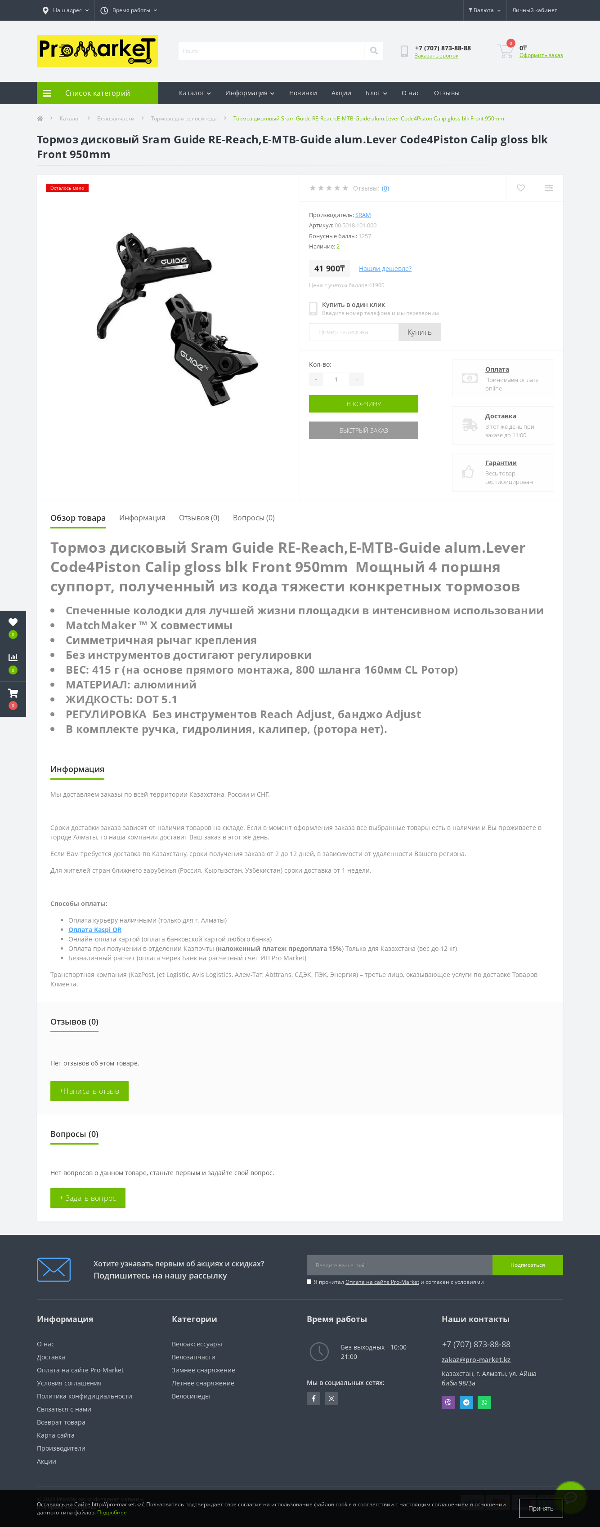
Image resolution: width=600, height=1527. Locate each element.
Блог (376, 93)
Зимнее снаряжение (203, 1370)
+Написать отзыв (89, 1091)
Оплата (497, 369)
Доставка (500, 416)
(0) (385, 188)
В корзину (364, 404)
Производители (61, 1448)
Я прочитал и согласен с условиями (399, 1282)
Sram (363, 215)
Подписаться (527, 1265)
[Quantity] (335, 379)
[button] (13, 699)
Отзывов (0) (199, 518)
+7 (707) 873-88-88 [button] (476, 1344)
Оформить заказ (541, 55)
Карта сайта (56, 1435)
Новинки (303, 93)
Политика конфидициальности (84, 1396)
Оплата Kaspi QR (94, 929)
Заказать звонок (436, 55)
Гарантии (501, 462)
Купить (419, 332)
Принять (541, 1508)
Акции (341, 93)
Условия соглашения (69, 1383)
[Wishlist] (520, 188)
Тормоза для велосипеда (184, 118)
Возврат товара (61, 1422)
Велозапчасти (115, 118)
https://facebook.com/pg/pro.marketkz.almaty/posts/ (314, 1398)
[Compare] (549, 188)
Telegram (466, 1402)
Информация (249, 93)
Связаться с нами (64, 1409)
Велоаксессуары (197, 1344)
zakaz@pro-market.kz (476, 1359)
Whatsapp (484, 1402)
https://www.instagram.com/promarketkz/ (331, 1398)
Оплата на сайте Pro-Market (382, 1282)
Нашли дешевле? (385, 268)
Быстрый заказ (364, 430)
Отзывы (447, 93)
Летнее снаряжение (203, 1383)
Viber (448, 1402)
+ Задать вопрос (87, 1198)
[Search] (373, 51)
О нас (411, 93)
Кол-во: (320, 364)
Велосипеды (191, 1396)
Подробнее (112, 1512)
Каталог (195, 93)
